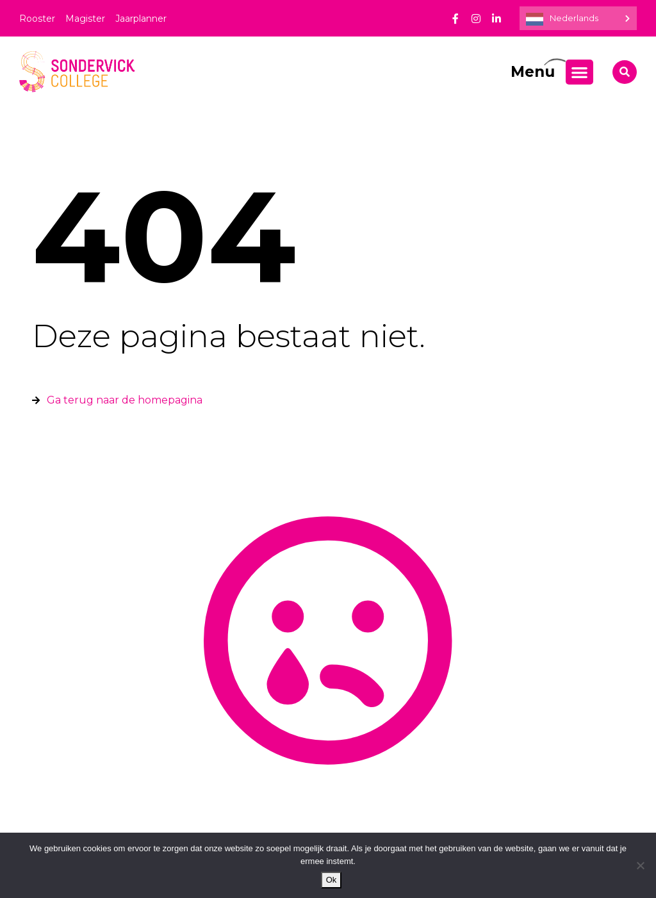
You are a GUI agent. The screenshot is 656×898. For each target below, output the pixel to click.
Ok (331, 880)
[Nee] (640, 865)
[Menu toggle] (579, 72)
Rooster (37, 18)
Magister (85, 18)
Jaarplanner (141, 18)
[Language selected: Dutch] (578, 18)
